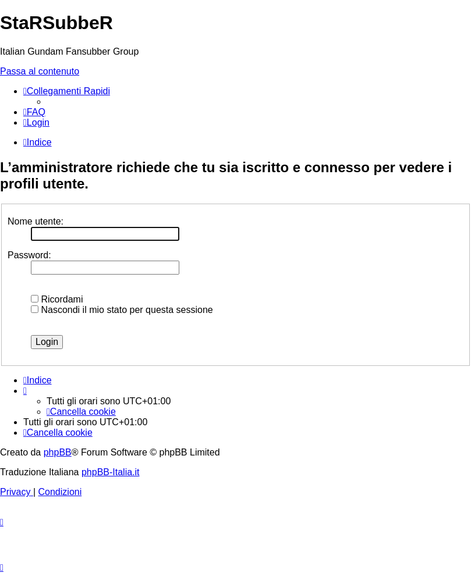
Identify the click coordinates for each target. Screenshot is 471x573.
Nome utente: (35, 221)
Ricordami (57, 299)
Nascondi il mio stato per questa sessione (122, 310)
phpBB (58, 452)
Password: (29, 255)
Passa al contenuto (39, 71)
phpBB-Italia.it (111, 472)
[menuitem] (34, 112)
